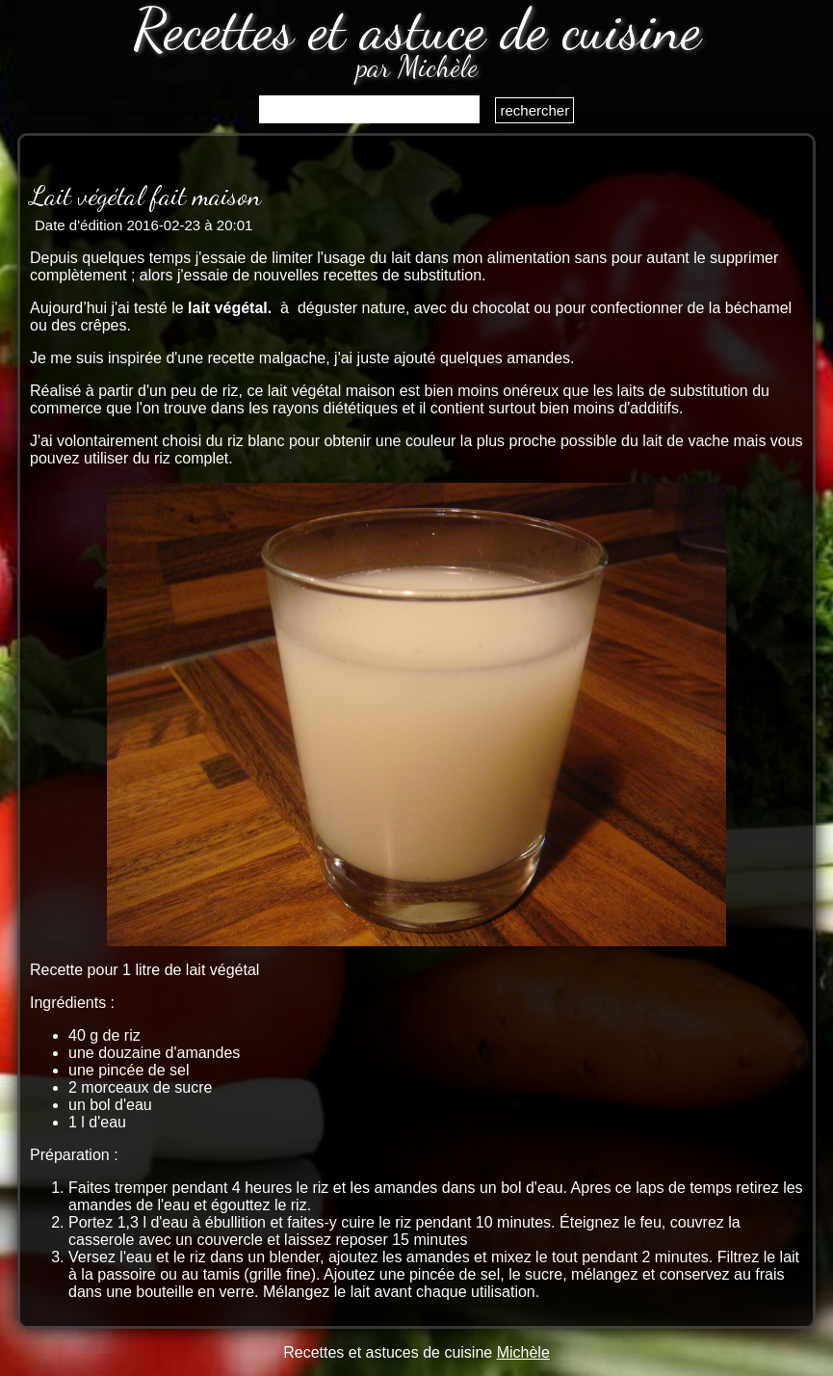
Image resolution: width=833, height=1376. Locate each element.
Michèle (523, 1352)
